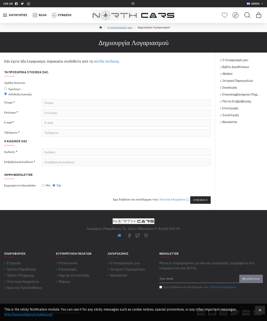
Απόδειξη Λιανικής (18, 94)
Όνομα (8, 102)
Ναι (46, 185)
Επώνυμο (10, 112)
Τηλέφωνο (11, 132)
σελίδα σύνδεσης (106, 61)
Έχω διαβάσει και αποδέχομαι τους (198, 287)
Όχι (57, 185)
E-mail (8, 122)
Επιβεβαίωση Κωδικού (18, 162)
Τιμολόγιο (12, 89)
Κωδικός (9, 152)
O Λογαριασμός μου (119, 27)
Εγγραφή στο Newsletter (20, 185)
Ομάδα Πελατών (14, 83)
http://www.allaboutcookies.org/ (28, 314)
